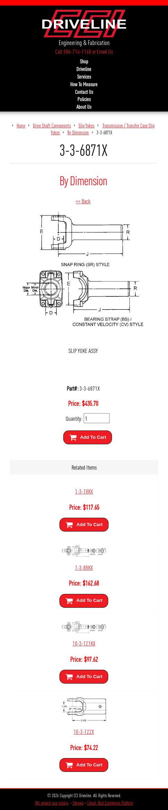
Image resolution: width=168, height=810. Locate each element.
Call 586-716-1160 (73, 51)
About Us (83, 106)
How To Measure (83, 84)
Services (84, 76)
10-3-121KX (84, 643)
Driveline (83, 68)
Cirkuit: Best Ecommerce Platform (110, 802)
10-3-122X (84, 731)
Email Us (105, 51)
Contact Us (84, 91)
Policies (84, 99)
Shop (84, 61)
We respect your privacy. (52, 802)
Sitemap (78, 802)
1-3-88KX (84, 567)
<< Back (83, 201)
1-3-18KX (84, 491)
